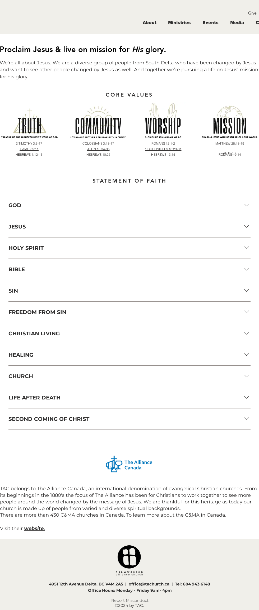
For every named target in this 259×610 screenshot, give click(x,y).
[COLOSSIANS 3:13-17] (98, 143)
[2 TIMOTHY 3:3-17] (29, 143)
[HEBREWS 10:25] (98, 154)
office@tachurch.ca (149, 584)
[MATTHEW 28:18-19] (229, 143)
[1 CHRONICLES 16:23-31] (163, 149)
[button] (149, 22)
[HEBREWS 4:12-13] (29, 154)
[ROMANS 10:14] (229, 154)
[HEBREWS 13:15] (163, 154)
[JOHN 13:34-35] (98, 149)
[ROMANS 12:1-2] (163, 143)
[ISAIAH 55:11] (29, 149)
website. (34, 528)
